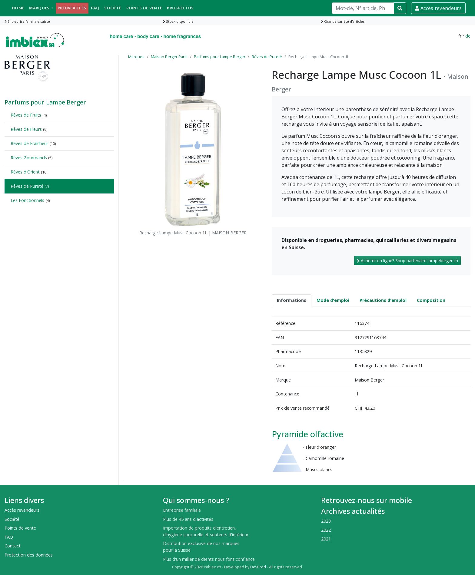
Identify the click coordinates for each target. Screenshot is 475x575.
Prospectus (180, 8)
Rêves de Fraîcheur (29, 143)
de (467, 36)
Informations (291, 300)
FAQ (95, 8)
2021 (326, 539)
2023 (326, 521)
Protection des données (29, 555)
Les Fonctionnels (27, 200)
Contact (13, 546)
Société (112, 8)
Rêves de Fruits (26, 115)
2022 (326, 530)
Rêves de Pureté (27, 186)
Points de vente (144, 8)
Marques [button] (40, 8)
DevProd (258, 567)
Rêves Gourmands (29, 157)
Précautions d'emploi (383, 300)
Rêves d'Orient (25, 172)
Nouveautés (72, 8)
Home (18, 8)
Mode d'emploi (333, 300)
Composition (431, 300)
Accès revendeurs (438, 8)
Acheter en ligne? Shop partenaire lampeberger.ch (407, 260)
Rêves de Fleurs (26, 129)
